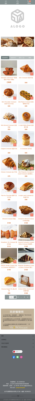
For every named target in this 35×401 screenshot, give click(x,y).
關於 (2, 336)
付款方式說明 (5, 343)
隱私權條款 (4, 347)
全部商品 (3, 339)
